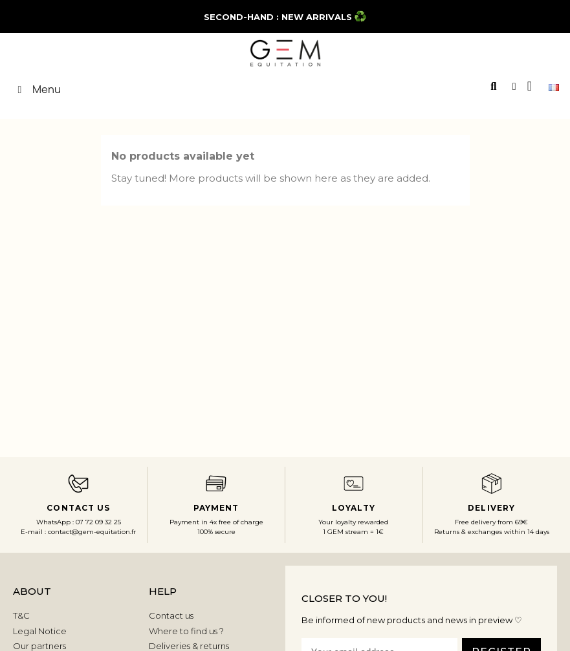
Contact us (171, 615)
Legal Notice (40, 631)
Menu (37, 89)
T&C (21, 615)
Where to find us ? (186, 631)
